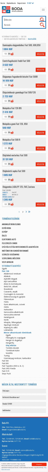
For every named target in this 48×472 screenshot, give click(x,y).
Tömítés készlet (12, 348)
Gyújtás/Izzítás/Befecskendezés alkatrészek (20, 246)
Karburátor (8, 309)
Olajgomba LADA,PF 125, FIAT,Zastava (19, 186)
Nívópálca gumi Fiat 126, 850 (15, 124)
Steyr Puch (6, 373)
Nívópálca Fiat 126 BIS (12, 108)
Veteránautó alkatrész (10, 36)
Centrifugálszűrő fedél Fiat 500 (16, 61)
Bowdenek (8, 289)
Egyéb (4, 268)
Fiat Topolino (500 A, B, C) (13, 366)
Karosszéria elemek (12, 314)
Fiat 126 (23, 36)
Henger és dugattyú (14, 340)
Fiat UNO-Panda (8, 368)
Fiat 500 (5, 361)
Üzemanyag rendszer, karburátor (17, 358)
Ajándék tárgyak (10, 279)
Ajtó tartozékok (10, 281)
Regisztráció (21, 3)
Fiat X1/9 (5, 371)
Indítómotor (6, 410)
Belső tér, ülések (11, 286)
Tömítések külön (13, 350)
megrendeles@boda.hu (16, 429)
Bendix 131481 (7, 403)
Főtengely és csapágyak (15, 337)
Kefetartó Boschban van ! (11, 397)
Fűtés (6, 302)
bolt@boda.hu (35, 439)
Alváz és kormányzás (12, 284)
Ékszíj (4, 235)
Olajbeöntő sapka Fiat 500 (14, 171)
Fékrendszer (9, 299)
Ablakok (7, 276)
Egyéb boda (6, 228)
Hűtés (6, 307)
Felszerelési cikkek (9, 243)
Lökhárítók (8, 330)
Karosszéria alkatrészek (13, 312)
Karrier (3, 3)
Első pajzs (6, 390)
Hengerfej (10, 343)
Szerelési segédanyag (10, 254)
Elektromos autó (9, 239)
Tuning (6, 355)
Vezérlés (9, 353)
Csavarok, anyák (10, 291)
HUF (30, 3)
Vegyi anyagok (7, 262)
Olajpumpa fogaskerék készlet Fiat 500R (20, 76)
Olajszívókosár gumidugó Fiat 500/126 (19, 92)
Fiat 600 (5, 363)
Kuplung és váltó (11, 327)
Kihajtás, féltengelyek (13, 322)
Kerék (6, 320)
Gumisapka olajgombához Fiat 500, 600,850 (21, 45)
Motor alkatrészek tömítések (14, 39)
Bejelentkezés (11, 3)
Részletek (40, 54)
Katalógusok (9, 317)
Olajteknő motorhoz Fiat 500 (15, 155)
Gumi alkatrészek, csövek (14, 304)
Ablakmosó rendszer (12, 273)
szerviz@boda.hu (27, 450)
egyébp (5, 231)
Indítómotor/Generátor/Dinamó (15, 250)
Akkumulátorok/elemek (11, 224)
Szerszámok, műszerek (11, 258)
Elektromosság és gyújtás (14, 296)
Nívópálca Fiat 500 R (11, 139)
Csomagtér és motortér (14, 294)
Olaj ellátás (32, 39)
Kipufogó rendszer (11, 325)
